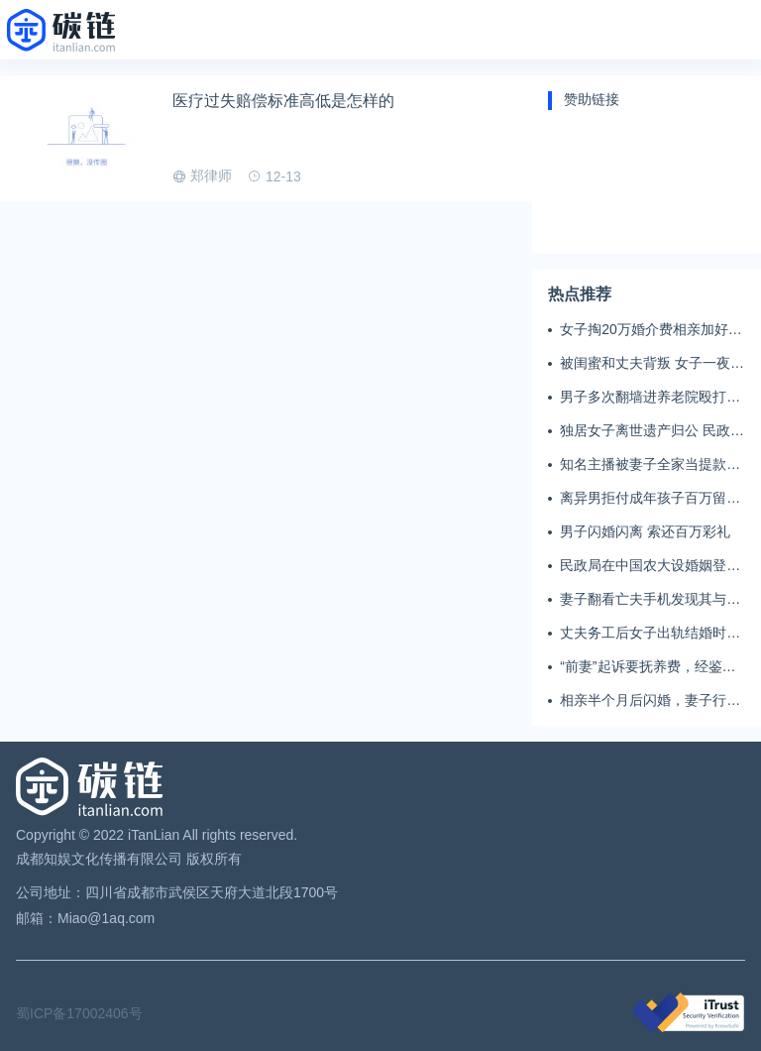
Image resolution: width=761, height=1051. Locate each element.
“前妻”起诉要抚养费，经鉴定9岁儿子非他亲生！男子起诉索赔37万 (651, 667)
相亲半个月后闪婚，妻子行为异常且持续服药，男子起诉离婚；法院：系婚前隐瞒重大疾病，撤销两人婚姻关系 (650, 701)
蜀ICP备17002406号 (79, 1013)
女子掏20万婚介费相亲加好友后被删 (651, 330)
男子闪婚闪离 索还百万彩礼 (645, 531)
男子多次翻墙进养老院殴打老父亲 (650, 398)
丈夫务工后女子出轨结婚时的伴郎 (650, 633)
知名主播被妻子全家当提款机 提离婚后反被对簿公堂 (650, 465)
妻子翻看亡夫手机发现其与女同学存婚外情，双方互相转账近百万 (650, 600)
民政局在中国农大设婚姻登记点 (650, 566)
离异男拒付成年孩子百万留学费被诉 (650, 499)
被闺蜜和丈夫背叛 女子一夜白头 (652, 364)
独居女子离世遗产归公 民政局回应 (652, 431)
